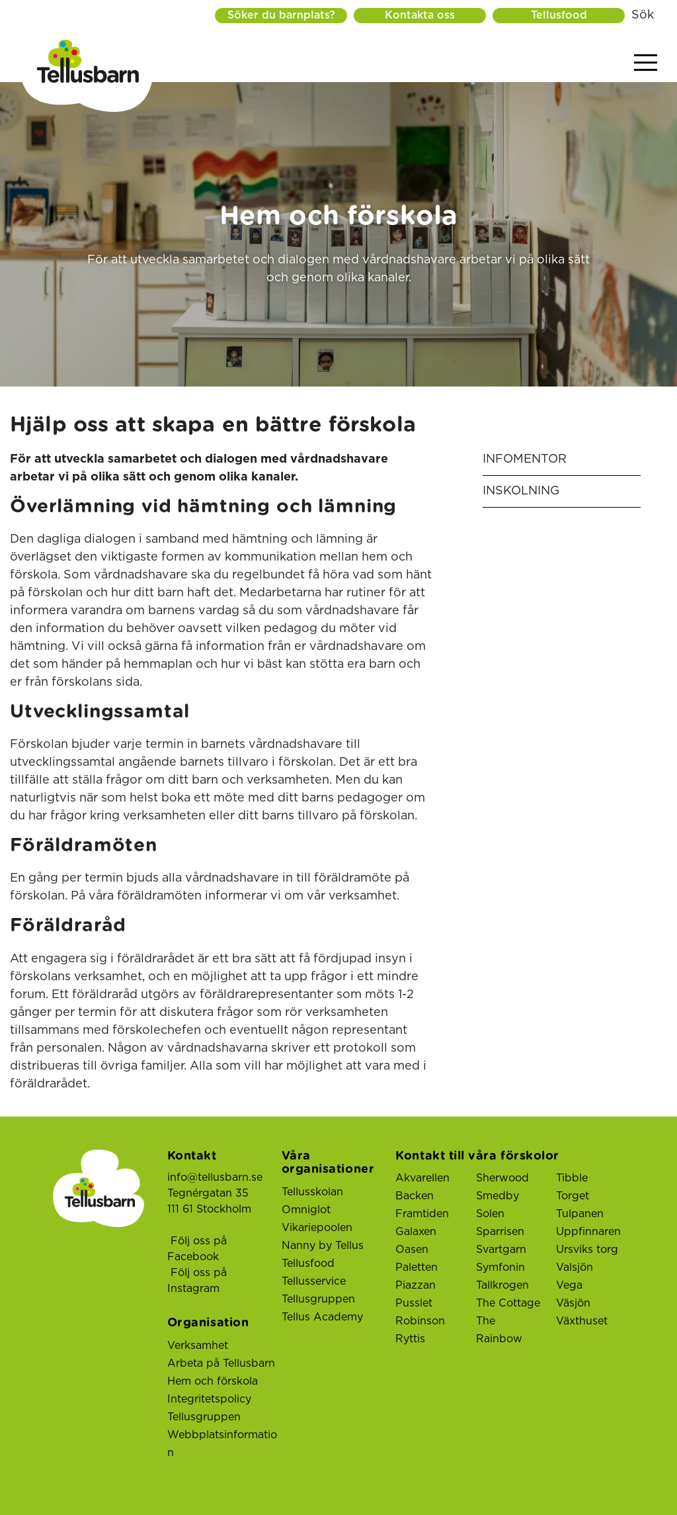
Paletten (416, 1267)
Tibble (572, 1178)
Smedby (497, 1196)
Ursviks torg (587, 1249)
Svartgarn (501, 1249)
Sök (642, 15)
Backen (414, 1196)
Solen (490, 1214)
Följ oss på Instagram (197, 1280)
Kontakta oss (420, 15)
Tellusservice (314, 1281)
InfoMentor (525, 459)
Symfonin (500, 1267)
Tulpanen (580, 1214)
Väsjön (573, 1303)
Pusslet (413, 1303)
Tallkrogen (502, 1285)
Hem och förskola (212, 1381)
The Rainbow (499, 1330)
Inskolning (521, 491)
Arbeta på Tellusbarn (221, 1363)
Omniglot (306, 1210)
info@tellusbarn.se (214, 1177)
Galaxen (415, 1231)
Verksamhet (197, 1345)
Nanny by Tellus (323, 1245)
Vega (569, 1285)
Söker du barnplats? (281, 15)
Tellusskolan (312, 1192)
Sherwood (502, 1178)
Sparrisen (500, 1231)
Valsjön (574, 1267)
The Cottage (508, 1303)
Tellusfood (559, 15)
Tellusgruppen (204, 1417)
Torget (572, 1196)
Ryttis (410, 1339)
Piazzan (415, 1285)
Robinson (420, 1321)
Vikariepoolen (317, 1227)
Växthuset (582, 1321)
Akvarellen (422, 1178)
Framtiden (422, 1214)
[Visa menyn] (645, 63)
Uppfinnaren (588, 1231)
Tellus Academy (322, 1317)
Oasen (411, 1249)
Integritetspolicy (209, 1399)
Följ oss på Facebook (197, 1249)
